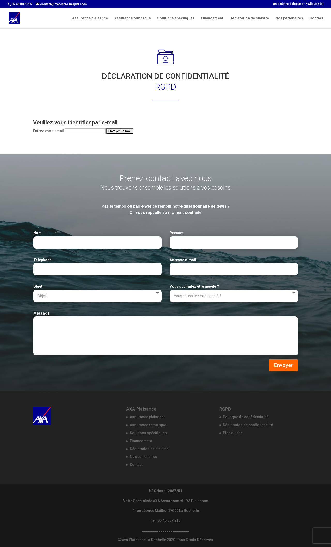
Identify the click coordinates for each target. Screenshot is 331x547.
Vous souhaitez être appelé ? (194, 286)
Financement (212, 18)
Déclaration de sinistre (249, 18)
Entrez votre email (48, 131)
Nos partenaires (289, 18)
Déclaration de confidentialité (248, 425)
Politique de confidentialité (245, 417)
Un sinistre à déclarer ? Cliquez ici (298, 4)
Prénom (177, 233)
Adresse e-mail (183, 260)
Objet (37, 286)
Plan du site (233, 433)
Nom (37, 233)
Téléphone (42, 260)
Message (41, 313)
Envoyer (283, 365)
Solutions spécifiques (175, 18)
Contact (316, 18)
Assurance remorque (132, 18)
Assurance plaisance (90, 18)
